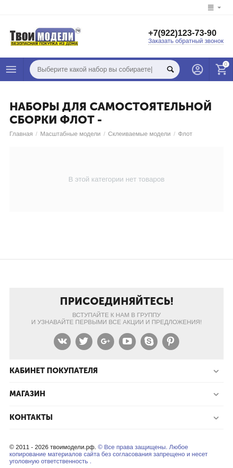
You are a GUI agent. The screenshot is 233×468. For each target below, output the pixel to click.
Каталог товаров (11, 69)
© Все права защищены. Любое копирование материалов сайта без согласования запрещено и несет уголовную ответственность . (108, 454)
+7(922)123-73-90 (182, 33)
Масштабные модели (70, 133)
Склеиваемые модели (139, 133)
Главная (21, 133)
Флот (185, 133)
